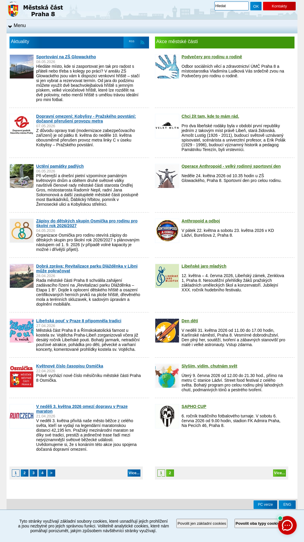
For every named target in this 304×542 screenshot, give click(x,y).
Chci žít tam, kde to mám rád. (210, 116)
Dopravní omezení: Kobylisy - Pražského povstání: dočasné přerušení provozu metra (86, 118)
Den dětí (190, 320)
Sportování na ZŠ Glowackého (66, 56)
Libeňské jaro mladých (204, 266)
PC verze (265, 504)
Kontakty (279, 6)
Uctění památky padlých (60, 166)
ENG (287, 504)
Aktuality (20, 41)
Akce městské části (177, 41)
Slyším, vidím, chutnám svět (210, 366)
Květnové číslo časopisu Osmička (69, 366)
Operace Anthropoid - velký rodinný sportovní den (231, 166)
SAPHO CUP (194, 406)
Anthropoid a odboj (201, 221)
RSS (131, 41)
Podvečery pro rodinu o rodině (212, 56)
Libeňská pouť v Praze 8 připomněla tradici (78, 320)
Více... (134, 473)
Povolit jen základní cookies (202, 523)
